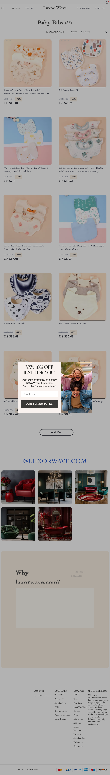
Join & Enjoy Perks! (39, 403)
